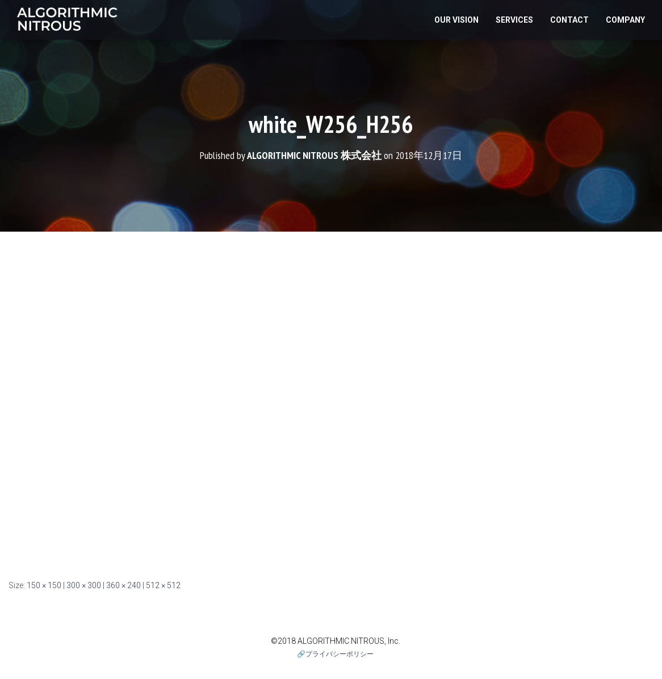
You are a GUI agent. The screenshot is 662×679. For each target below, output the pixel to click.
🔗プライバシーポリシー (335, 654)
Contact (569, 19)
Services (514, 19)
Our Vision (456, 19)
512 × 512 (163, 585)
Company (625, 19)
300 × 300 (83, 585)
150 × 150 (44, 585)
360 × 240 (123, 585)
